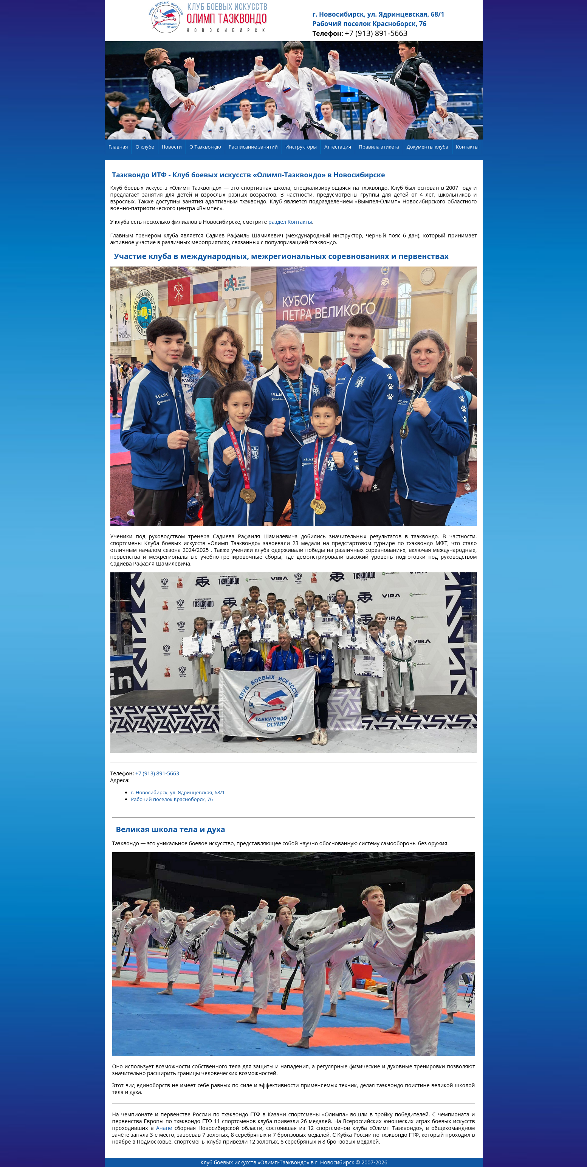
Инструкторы (301, 146)
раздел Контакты (290, 221)
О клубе (144, 146)
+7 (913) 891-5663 (376, 33)
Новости (172, 146)
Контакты (467, 146)
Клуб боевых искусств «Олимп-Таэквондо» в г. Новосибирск (277, 1162)
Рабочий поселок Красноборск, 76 (370, 23)
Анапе (164, 1127)
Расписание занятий (253, 146)
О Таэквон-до (205, 146)
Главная (118, 146)
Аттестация (337, 146)
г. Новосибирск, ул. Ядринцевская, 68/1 (379, 14)
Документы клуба (427, 146)
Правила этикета (379, 146)
